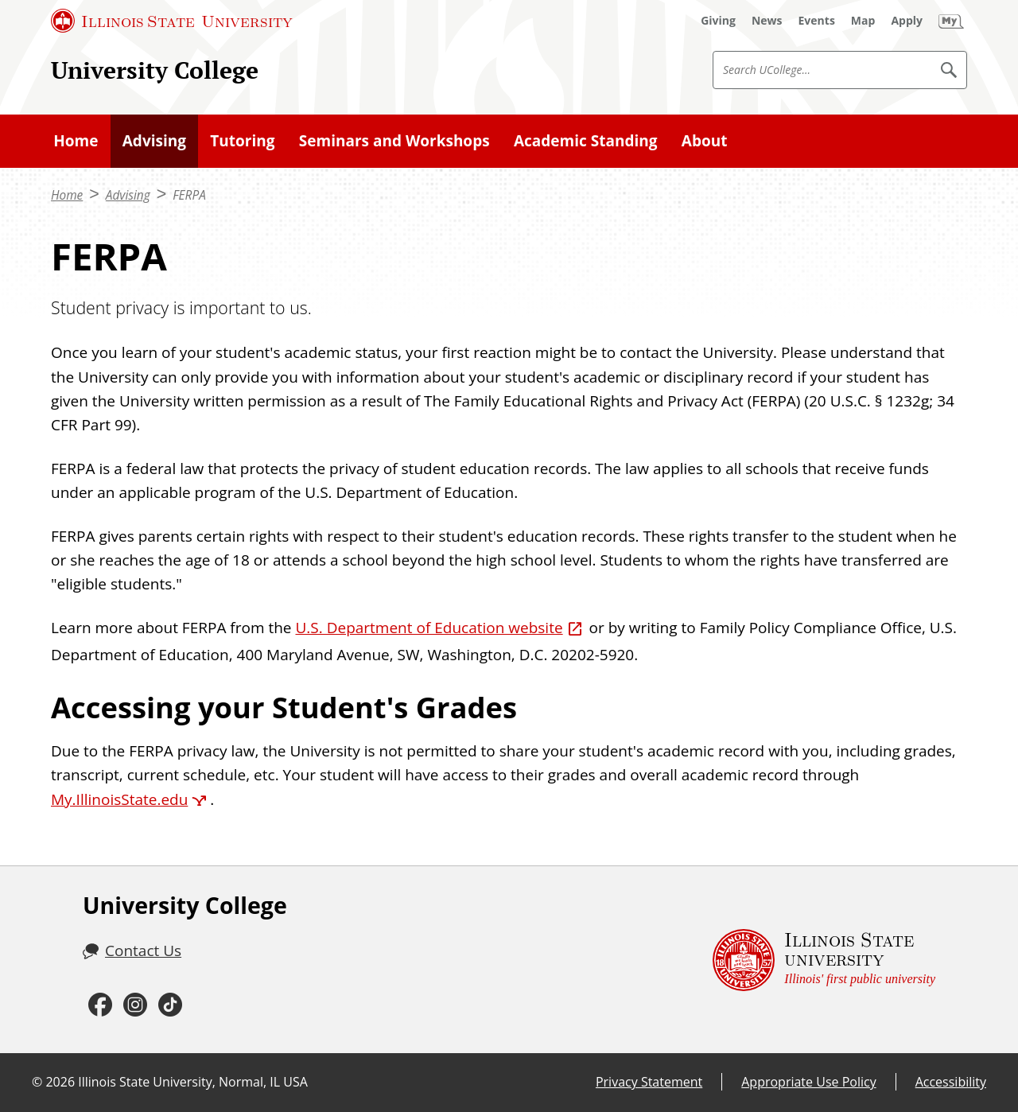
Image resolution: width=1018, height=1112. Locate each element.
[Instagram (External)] (135, 1005)
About (705, 140)
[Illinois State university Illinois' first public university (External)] (824, 960)
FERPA (189, 195)
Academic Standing (585, 140)
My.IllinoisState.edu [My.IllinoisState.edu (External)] (119, 799)
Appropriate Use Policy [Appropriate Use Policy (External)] (808, 1082)
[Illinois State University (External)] (172, 20)
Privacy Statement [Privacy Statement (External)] (649, 1082)
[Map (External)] (863, 20)
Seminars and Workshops (394, 140)
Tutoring (242, 140)
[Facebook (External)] (100, 1005)
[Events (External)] (816, 20)
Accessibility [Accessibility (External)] (950, 1082)
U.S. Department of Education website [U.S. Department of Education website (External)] (428, 627)
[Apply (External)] (907, 20)
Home (75, 140)
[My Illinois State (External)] (951, 20)
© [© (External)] (37, 1082)
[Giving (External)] (718, 20)
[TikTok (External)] (170, 1005)
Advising (154, 140)
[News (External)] (767, 20)
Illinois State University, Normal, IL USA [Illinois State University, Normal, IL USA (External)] (193, 1082)
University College (154, 69)
